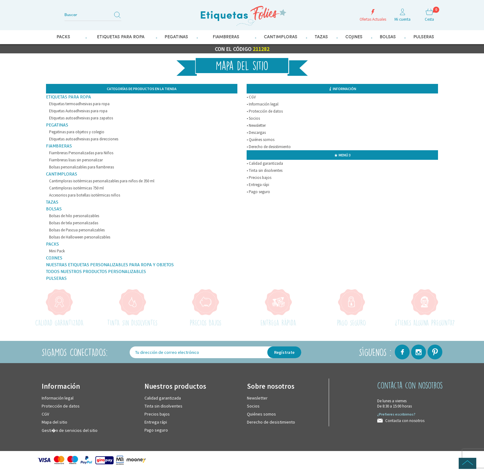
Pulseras (56, 278)
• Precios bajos (259, 177)
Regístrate (284, 352)
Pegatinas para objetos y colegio (76, 132)
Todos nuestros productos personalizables (96, 271)
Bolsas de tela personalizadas (73, 223)
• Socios (253, 118)
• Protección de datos (265, 111)
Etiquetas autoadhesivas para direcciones (83, 139)
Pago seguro (156, 430)
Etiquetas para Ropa (68, 96)
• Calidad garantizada (265, 163)
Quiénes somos (261, 414)
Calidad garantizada (162, 398)
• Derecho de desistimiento (269, 146)
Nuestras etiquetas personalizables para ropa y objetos (110, 264)
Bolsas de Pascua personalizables (77, 230)
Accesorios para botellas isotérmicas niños (84, 195)
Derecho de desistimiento (271, 422)
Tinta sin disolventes (163, 406)
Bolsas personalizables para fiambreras (81, 167)
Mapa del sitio (54, 422)
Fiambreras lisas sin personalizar (76, 160)
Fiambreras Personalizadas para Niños (81, 152)
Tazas (52, 202)
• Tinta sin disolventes (264, 170)
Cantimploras (61, 174)
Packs (52, 244)
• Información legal (262, 104)
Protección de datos (61, 406)
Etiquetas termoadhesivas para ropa (79, 103)
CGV (45, 414)
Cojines (54, 257)
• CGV (251, 97)
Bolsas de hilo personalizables (74, 215)
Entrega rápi (155, 422)
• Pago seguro (258, 191)
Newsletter (257, 398)
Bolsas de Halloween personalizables (79, 237)
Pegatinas (57, 124)
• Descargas (256, 132)
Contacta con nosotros (404, 420)
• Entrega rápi (258, 184)
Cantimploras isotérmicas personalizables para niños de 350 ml (101, 181)
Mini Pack (57, 251)
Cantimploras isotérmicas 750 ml (76, 188)
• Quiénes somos (260, 139)
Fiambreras (59, 145)
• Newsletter (256, 125)
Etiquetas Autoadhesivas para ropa (78, 111)
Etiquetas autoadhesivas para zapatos (81, 118)
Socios (253, 406)
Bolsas (54, 208)
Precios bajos (157, 414)
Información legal (57, 398)
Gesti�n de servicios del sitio (70, 430)
